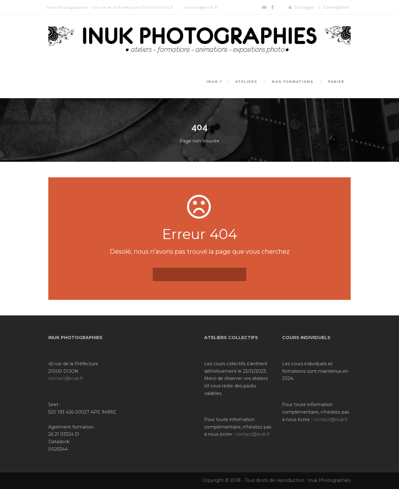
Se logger (304, 7)
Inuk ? (214, 82)
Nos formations (293, 82)
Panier (336, 82)
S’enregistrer (336, 7)
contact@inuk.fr (65, 378)
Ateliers (246, 82)
